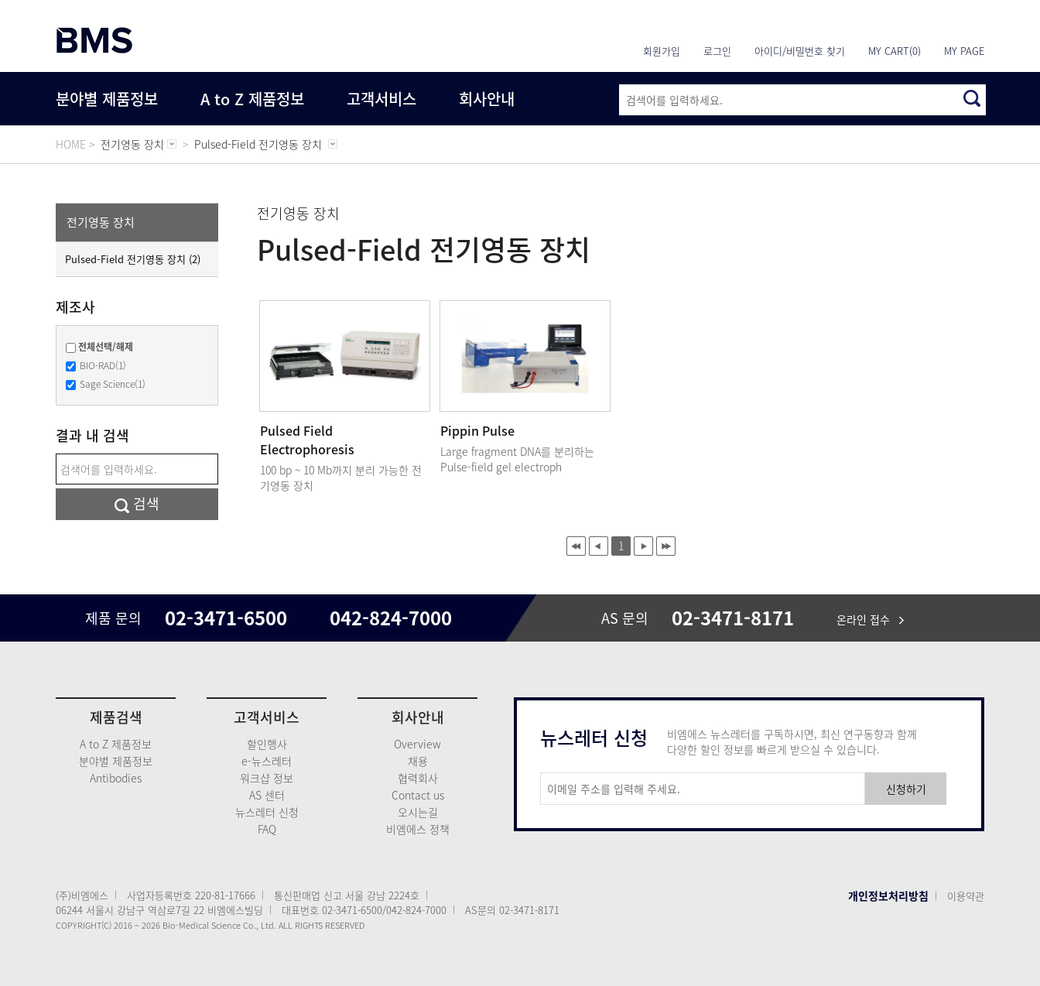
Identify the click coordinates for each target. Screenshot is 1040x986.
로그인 (717, 50)
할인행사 (267, 743)
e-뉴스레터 (266, 761)
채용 (418, 761)
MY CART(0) (894, 50)
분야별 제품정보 (107, 98)
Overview (417, 743)
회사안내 (487, 98)
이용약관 (965, 895)
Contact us (418, 795)
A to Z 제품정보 (252, 98)
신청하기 (906, 788)
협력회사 (418, 778)
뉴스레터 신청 (267, 812)
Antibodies (116, 778)
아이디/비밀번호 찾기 (799, 50)
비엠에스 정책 (418, 829)
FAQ (267, 829)
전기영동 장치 (101, 222)
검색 (137, 503)
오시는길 (418, 812)
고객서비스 (381, 98)
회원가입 (661, 50)
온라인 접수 (870, 619)
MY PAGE (964, 50)
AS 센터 (267, 795)
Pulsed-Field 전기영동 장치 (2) (132, 259)
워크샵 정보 (266, 778)
